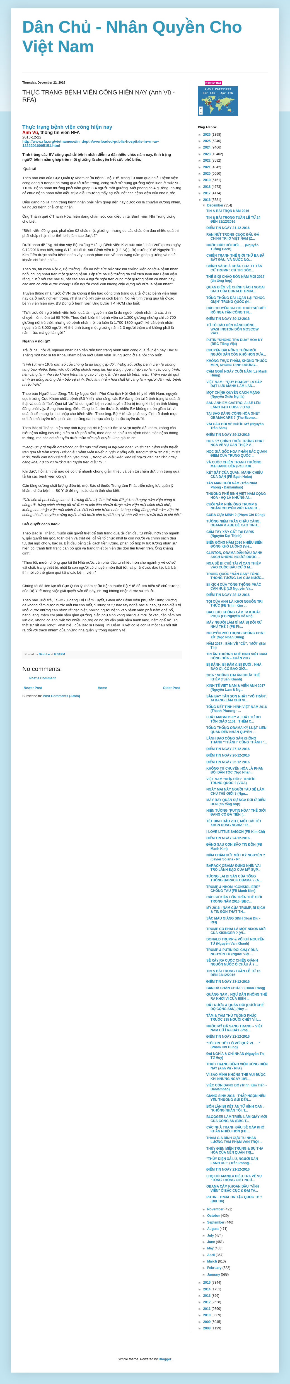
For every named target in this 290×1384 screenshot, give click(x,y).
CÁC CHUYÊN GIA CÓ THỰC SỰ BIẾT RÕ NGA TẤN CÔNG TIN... (236, 310)
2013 (207, 1296)
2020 (207, 174)
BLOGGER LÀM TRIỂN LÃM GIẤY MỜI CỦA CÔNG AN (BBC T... (236, 1119)
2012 (207, 1302)
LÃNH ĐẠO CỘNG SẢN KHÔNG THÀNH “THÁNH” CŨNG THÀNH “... (236, 740)
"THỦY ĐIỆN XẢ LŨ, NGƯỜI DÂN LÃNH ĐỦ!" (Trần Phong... (232, 1161)
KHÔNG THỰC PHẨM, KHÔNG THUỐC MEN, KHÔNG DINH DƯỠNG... (236, 363)
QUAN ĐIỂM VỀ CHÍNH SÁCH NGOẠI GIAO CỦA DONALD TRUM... (235, 289)
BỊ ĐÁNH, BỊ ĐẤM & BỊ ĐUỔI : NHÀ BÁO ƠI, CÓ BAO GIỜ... (234, 666)
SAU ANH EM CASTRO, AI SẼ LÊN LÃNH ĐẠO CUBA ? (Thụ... (233, 405)
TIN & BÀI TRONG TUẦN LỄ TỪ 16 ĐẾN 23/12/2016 (233, 973)
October (214, 1216)
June (211, 1242)
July (211, 1235)
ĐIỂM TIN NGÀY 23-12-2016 (228, 982)
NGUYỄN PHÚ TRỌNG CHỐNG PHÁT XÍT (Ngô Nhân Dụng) (235, 635)
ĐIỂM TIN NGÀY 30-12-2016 (228, 319)
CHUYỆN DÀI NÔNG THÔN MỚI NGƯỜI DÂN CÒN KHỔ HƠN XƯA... (236, 352)
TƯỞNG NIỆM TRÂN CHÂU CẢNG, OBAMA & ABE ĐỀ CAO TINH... (233, 523)
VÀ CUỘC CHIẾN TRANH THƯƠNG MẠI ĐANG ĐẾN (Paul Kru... (233, 464)
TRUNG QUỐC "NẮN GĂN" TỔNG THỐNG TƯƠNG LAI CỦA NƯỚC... (235, 576)
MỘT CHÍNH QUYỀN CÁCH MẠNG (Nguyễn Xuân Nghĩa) (233, 394)
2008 (207, 1328)
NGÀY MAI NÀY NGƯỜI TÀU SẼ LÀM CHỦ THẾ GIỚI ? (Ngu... (235, 791)
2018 (207, 187)
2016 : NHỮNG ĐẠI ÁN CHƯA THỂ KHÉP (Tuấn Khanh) (233, 677)
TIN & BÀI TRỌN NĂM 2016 (227, 211)
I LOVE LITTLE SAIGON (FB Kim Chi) (235, 832)
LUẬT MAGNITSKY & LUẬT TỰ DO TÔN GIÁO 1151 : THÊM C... (233, 719)
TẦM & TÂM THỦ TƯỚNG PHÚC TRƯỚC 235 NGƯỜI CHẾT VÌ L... (233, 1017)
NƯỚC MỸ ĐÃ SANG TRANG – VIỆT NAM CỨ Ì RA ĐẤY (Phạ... (234, 1028)
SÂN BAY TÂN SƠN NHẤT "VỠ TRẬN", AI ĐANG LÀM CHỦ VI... (236, 698)
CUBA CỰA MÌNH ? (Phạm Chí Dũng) (235, 515)
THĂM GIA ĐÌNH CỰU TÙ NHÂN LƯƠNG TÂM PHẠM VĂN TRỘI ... (234, 1140)
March (212, 1261)
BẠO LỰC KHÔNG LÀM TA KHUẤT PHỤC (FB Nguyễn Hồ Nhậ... (233, 614)
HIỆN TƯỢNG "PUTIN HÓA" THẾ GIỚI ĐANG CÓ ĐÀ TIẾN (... (236, 812)
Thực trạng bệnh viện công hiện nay (67, 127)
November (215, 1209)
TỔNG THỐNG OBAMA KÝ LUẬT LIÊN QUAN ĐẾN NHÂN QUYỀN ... (236, 730)
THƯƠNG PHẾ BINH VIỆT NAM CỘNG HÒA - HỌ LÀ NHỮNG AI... (236, 496)
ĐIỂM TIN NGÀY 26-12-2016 (228, 755)
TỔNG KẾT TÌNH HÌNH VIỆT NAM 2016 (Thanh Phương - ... (236, 709)
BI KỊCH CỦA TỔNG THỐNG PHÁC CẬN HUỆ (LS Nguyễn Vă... (233, 586)
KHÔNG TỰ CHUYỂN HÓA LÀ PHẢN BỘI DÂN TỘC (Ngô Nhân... (235, 770)
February (215, 1268)
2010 (207, 1315)
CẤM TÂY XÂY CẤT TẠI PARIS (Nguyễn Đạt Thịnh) (230, 534)
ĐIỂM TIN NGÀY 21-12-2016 (228, 1169)
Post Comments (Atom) (61, 696)
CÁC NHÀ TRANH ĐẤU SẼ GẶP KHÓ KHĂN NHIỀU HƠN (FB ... (235, 1129)
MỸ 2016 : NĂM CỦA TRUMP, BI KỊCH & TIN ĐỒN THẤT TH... (235, 910)
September (216, 1222)
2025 (207, 141)
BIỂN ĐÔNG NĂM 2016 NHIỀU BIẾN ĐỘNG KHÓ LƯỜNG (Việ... (234, 544)
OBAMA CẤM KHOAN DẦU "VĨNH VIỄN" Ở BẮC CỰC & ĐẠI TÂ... (232, 1188)
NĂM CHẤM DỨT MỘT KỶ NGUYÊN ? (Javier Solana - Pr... (235, 857)
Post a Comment (42, 678)
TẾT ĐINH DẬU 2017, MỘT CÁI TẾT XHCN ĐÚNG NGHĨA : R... (234, 823)
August (213, 1229)
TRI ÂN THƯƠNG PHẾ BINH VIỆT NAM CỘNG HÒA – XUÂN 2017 (236, 656)
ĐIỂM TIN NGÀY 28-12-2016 (228, 595)
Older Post (171, 688)
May (211, 1248)
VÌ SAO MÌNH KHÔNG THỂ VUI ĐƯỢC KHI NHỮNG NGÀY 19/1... (236, 1077)
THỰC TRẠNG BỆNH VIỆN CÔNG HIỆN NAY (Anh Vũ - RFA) (237, 1066)
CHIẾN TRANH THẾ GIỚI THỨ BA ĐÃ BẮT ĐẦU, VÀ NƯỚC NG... (235, 257)
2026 (207, 135)
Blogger (165, 1359)
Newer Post (33, 688)
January (214, 1274)
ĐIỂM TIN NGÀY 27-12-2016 (228, 749)
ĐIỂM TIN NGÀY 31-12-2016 (228, 228)
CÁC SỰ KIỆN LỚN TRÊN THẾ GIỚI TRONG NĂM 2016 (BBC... (234, 899)
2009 (207, 1322)
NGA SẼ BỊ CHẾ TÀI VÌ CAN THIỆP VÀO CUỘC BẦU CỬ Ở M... (233, 565)
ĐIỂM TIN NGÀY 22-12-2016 (228, 1036)
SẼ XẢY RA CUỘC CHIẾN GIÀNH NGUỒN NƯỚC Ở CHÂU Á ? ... (232, 962)
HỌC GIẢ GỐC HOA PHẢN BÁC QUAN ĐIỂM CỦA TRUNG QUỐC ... (236, 454)
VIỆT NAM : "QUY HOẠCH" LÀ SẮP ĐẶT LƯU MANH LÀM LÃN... (234, 384)
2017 (207, 193)
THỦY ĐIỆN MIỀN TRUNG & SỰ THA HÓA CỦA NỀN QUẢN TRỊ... (234, 1150)
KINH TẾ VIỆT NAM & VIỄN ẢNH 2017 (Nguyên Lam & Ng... (235, 688)
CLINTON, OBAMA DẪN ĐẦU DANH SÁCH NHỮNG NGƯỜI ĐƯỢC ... (234, 555)
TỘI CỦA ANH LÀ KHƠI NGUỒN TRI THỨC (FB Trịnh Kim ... (234, 603)
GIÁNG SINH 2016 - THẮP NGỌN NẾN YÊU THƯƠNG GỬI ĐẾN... (235, 1098)
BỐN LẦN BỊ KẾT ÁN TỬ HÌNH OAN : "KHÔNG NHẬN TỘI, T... (235, 1108)
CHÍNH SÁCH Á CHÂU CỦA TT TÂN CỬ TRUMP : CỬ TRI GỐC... (234, 268)
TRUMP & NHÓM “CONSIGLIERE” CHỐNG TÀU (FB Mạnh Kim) (233, 889)
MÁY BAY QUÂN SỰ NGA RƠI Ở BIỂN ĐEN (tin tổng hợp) (235, 802)
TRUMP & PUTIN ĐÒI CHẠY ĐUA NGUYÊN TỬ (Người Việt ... (232, 952)
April (211, 1255)
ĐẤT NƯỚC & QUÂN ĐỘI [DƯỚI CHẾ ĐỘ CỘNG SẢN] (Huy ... (235, 1007)
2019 (207, 180)
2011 (207, 1309)
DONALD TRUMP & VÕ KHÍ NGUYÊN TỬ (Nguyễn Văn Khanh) (235, 941)
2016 (207, 200)
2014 (207, 1289)
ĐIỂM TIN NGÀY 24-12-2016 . (229, 838)
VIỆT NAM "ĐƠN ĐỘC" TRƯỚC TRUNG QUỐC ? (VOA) (230, 781)
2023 (207, 154)
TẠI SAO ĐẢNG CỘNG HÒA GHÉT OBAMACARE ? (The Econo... (233, 415)
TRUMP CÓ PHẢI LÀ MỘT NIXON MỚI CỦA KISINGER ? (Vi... (235, 931)
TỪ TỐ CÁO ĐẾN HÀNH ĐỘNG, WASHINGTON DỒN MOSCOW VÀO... (232, 329)
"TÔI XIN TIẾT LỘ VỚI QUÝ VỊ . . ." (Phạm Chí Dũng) (233, 1045)
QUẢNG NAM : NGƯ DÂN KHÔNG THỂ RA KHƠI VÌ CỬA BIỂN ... (236, 996)
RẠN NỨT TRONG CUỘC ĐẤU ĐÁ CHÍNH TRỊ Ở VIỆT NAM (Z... (232, 236)
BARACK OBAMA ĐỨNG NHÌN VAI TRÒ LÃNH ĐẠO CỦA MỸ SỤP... (233, 868)
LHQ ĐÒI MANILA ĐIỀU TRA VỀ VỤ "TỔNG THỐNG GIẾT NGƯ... (234, 1178)
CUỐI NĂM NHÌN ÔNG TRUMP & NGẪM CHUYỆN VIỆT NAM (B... (233, 506)
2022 (207, 160)
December (215, 205)
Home (102, 688)
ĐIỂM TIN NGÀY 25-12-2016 (228, 762)
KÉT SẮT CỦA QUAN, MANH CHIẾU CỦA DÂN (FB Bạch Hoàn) (234, 474)
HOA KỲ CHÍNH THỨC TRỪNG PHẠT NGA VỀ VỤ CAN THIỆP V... (235, 443)
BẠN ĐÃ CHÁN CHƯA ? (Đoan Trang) (235, 988)
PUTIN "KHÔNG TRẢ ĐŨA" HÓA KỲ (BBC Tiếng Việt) (234, 342)
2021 (207, 167)
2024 (207, 147)
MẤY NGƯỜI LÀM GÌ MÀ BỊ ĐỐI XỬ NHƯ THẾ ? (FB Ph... (234, 624)
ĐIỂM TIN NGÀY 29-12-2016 (228, 435)
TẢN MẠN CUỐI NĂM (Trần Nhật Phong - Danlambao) (231, 485)
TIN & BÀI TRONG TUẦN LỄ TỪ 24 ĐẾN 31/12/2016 (233, 219)
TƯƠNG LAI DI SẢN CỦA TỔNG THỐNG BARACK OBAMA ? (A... (234, 878)
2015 (207, 1283)
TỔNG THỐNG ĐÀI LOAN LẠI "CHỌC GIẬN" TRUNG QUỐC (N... (235, 300)
